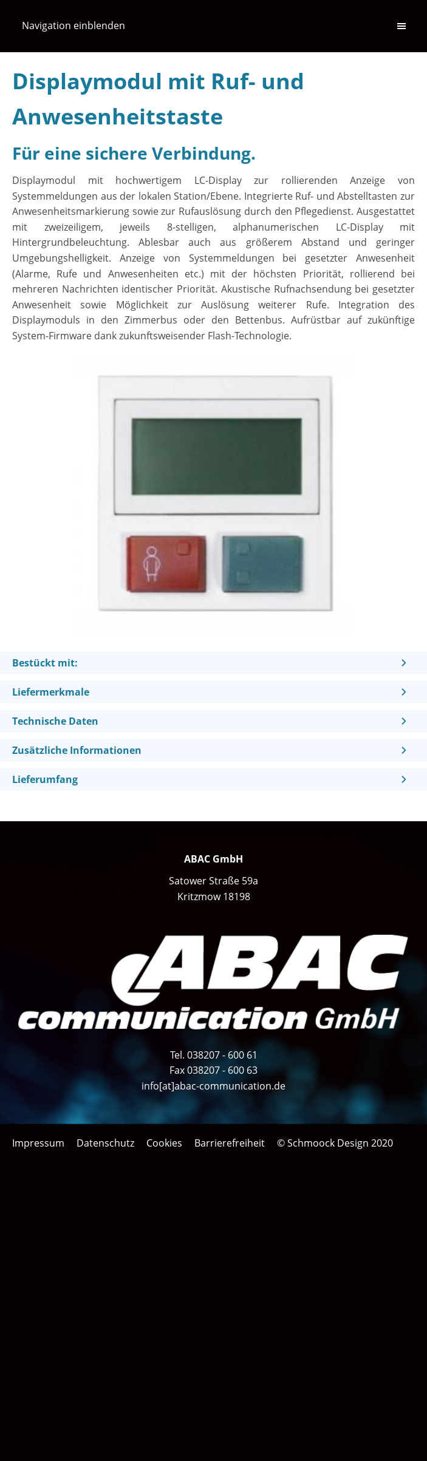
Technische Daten (55, 721)
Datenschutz (105, 1143)
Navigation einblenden (73, 25)
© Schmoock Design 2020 (335, 1143)
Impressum (38, 1143)
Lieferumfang (45, 779)
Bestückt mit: (45, 662)
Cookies (164, 1143)
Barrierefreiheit (229, 1143)
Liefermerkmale (50, 692)
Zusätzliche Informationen (77, 750)
